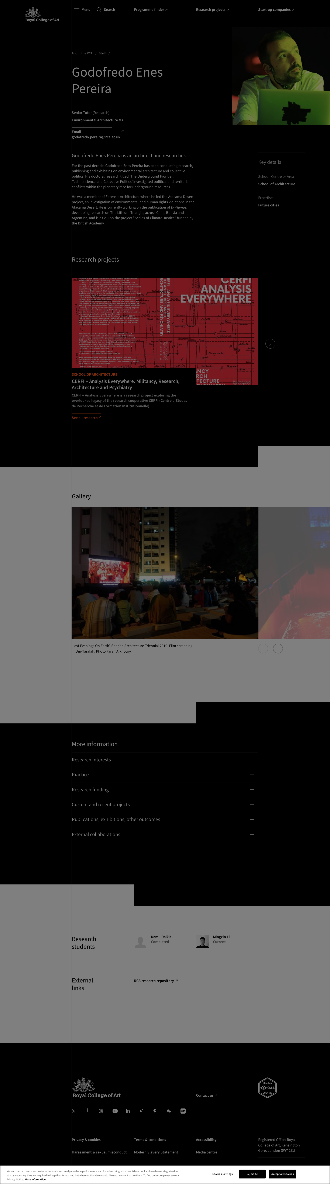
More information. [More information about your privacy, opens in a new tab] (36, 1181)
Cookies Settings (222, 1175)
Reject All (252, 1175)
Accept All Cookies (282, 1175)
